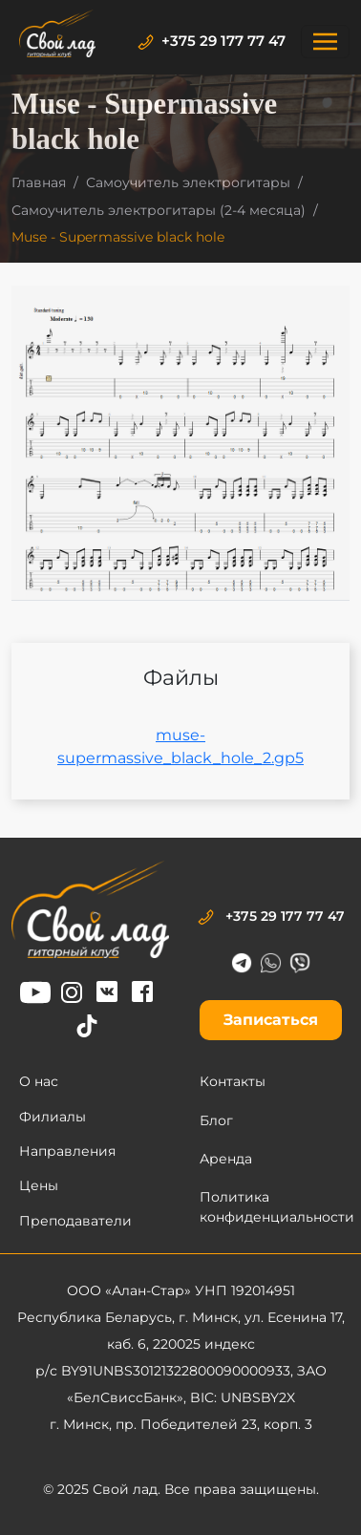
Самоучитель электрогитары (188, 182)
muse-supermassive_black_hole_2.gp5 (180, 746)
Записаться (270, 1020)
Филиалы (52, 1116)
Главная (38, 182)
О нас (38, 1081)
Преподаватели (75, 1220)
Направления (67, 1151)
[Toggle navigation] (325, 41)
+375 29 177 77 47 (212, 41)
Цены (38, 1185)
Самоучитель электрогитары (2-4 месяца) (158, 210)
